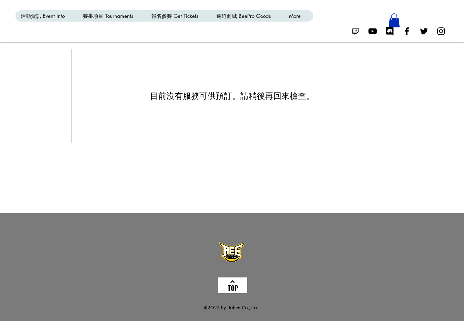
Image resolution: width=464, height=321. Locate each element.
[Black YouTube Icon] (372, 31)
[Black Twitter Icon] (424, 31)
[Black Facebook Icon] (407, 31)
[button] (394, 20)
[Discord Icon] (390, 31)
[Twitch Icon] (355, 31)
